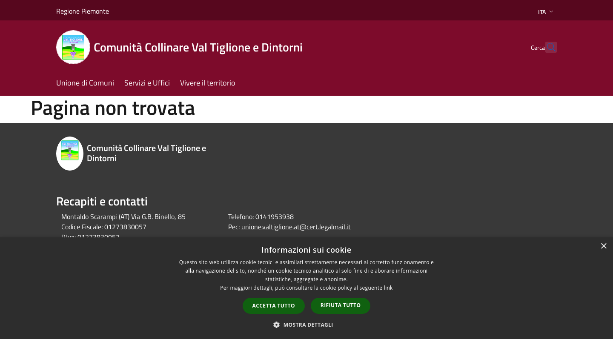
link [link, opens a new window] (388, 287)
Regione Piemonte (82, 11)
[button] (306, 324)
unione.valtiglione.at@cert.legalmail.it (296, 227)
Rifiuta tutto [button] (341, 305)
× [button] (603, 246)
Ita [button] (546, 11)
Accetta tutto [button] (273, 305)
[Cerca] (546, 47)
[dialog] (306, 288)
